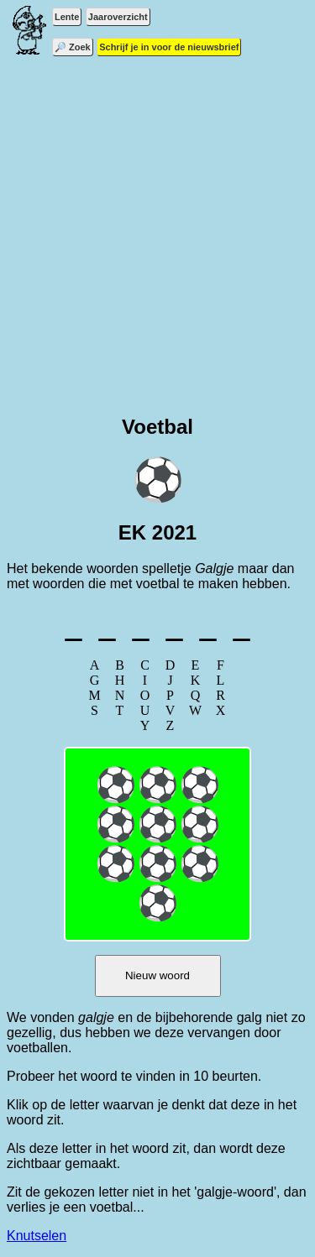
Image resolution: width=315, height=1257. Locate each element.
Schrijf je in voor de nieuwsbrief (169, 47)
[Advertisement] (157, 241)
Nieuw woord (157, 975)
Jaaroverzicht (118, 17)
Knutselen (36, 1235)
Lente (67, 17)
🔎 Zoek (73, 47)
